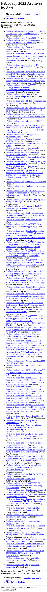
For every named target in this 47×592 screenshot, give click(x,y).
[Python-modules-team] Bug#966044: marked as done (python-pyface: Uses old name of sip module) (25, 273)
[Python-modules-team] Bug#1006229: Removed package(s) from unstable (26, 491)
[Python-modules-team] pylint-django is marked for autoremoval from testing (25, 527)
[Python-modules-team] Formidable (20, 479)
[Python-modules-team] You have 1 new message (26, 182)
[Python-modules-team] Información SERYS (24, 121)
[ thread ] (27, 14)
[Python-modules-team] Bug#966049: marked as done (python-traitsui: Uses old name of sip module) (25, 329)
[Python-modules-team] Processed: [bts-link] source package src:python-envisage (24, 207)
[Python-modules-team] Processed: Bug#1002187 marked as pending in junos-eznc (25, 48)
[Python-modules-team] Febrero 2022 (21, 38)
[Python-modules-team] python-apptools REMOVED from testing (22, 149)
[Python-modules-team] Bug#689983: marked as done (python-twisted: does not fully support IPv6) (25, 110)
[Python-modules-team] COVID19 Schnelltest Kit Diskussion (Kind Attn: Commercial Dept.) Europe (25, 305)
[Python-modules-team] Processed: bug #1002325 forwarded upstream (22, 95)
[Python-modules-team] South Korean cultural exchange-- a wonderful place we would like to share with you (25, 215)
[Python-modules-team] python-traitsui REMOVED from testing (21, 167)
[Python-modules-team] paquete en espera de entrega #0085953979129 (24, 444)
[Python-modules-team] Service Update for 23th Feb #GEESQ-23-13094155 (25, 540)
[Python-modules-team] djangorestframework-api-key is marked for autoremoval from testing (25, 533)
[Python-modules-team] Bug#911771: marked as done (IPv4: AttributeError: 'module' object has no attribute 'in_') (25, 74)
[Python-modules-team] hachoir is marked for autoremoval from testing (24, 516)
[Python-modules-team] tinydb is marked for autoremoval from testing (24, 310)
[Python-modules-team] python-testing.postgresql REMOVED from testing (26, 162)
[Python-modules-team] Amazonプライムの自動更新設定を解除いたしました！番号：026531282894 (25, 553)
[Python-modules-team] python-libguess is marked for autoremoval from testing (23, 335)
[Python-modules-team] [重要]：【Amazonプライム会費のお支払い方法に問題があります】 (26, 372)
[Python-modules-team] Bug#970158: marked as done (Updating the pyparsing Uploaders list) (25, 288)
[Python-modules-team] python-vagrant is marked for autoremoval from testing (23, 41)
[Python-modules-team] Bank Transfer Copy (24, 220)
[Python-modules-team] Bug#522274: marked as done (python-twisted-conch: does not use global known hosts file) (25, 80)
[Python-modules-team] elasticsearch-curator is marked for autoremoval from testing (25, 545)
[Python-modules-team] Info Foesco (21, 365)
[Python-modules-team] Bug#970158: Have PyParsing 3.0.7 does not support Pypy (23, 225)
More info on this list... (15, 18)
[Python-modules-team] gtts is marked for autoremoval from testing (23, 559)
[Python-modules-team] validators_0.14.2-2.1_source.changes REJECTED (23, 66)
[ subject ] (36, 14)
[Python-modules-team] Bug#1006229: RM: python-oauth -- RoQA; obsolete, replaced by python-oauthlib (24, 485)
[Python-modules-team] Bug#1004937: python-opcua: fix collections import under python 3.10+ (25, 115)
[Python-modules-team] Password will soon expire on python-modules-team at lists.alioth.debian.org (23, 427)
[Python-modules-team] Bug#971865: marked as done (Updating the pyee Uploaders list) (25, 32)
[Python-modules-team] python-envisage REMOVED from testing (22, 153)
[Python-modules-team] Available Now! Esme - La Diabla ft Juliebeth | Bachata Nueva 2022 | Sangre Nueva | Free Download (25, 436)
